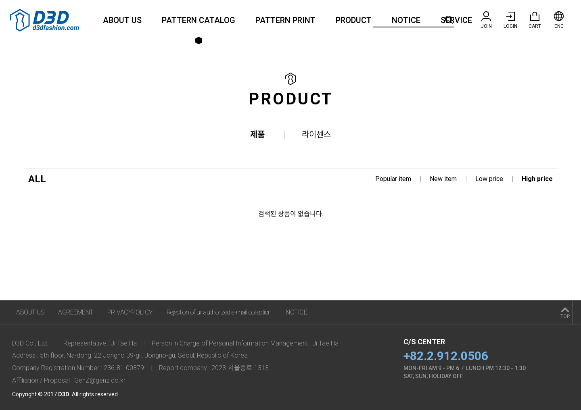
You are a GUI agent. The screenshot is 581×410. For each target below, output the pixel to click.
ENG (559, 20)
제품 (257, 134)
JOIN (486, 20)
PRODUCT (354, 20)
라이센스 (316, 134)
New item (443, 179)
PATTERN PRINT (285, 20)
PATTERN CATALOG (198, 20)
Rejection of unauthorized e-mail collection (219, 312)
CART (535, 20)
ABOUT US (122, 20)
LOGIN (510, 20)
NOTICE (406, 20)
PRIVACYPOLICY (130, 312)
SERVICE (456, 20)
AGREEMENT (75, 312)
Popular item (393, 179)
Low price (489, 179)
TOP (565, 316)
